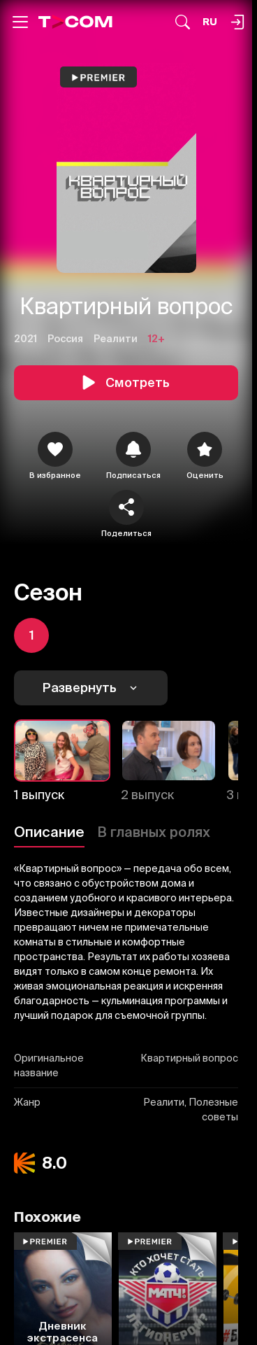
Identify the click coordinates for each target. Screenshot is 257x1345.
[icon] (55, 449)
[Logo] (75, 22)
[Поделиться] (126, 507)
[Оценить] (204, 449)
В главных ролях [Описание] (153, 832)
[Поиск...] (182, 22)
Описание (49, 832)
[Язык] (210, 22)
